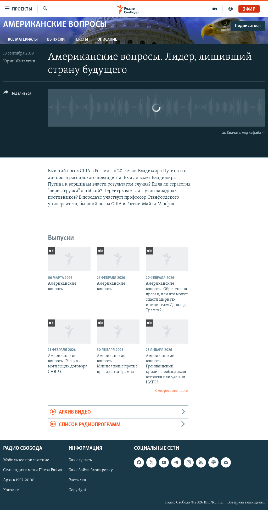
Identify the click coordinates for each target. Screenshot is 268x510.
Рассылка (77, 480)
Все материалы (23, 39)
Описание (107, 39)
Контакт (11, 490)
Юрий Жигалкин (19, 61)
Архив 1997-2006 (18, 480)
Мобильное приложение (26, 460)
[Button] (17, 94)
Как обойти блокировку (91, 470)
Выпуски (56, 39)
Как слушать (80, 460)
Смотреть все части (171, 391)
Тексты (81, 39)
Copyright (77, 490)
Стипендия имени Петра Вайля (32, 470)
